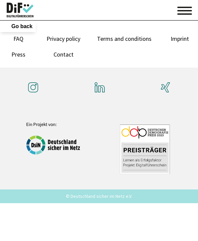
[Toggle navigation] (184, 10)
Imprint (180, 39)
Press (18, 54)
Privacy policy (63, 39)
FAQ (18, 39)
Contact (64, 54)
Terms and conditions (124, 39)
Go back (21, 26)
